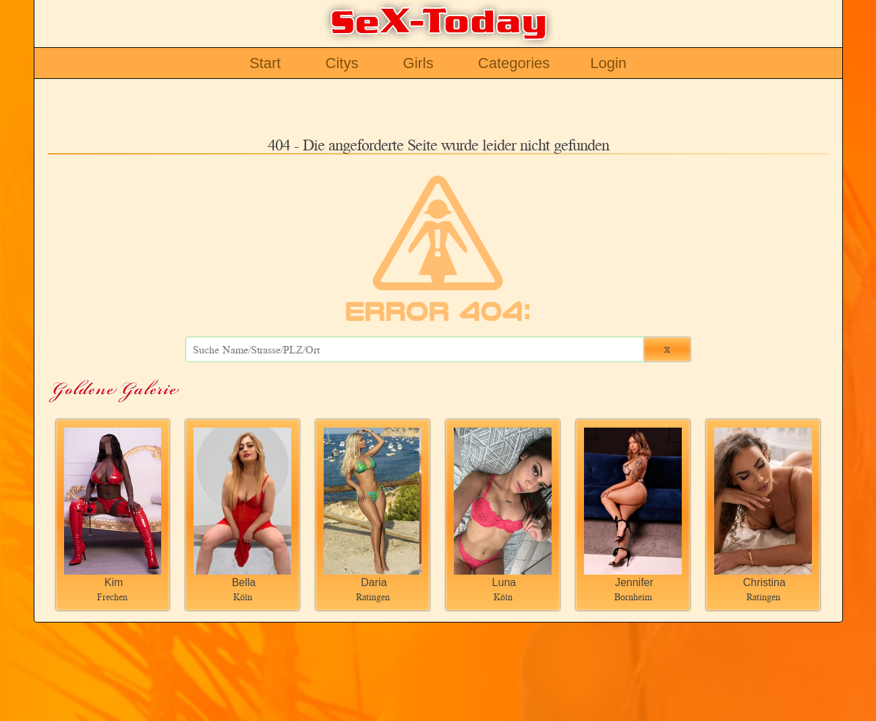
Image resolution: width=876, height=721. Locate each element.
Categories (514, 63)
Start (265, 63)
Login (608, 63)
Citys (342, 63)
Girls (418, 63)
